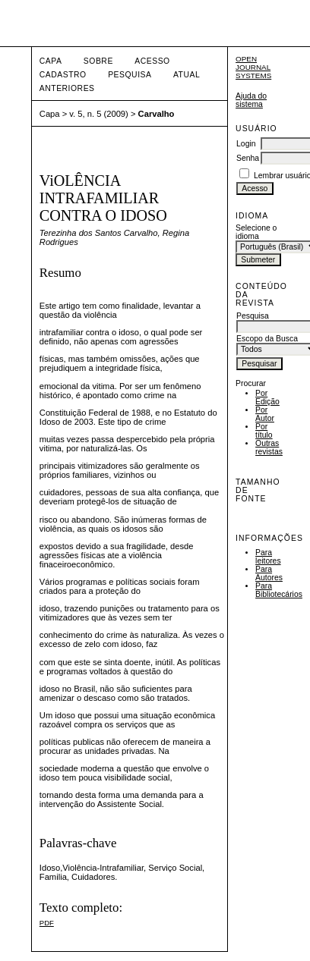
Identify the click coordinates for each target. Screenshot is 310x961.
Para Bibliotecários (278, 590)
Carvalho (156, 113)
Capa (51, 61)
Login (245, 144)
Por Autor (264, 414)
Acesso (151, 61)
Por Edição (267, 397)
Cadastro (63, 75)
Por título (264, 430)
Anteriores (67, 88)
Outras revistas (269, 447)
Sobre (98, 61)
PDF (47, 923)
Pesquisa (129, 75)
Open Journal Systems (253, 67)
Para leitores (268, 556)
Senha (247, 158)
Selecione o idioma (256, 232)
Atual (186, 75)
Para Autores (269, 573)
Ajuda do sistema (251, 100)
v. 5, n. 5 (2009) (98, 113)
